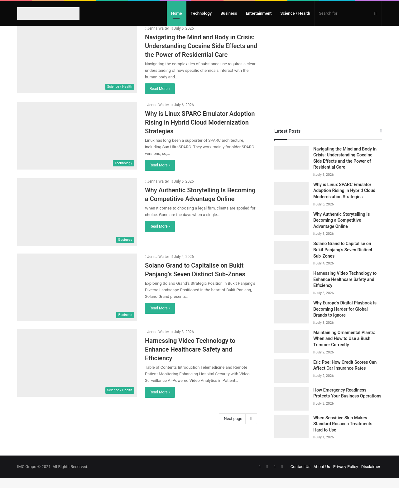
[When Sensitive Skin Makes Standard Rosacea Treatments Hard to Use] (291, 436)
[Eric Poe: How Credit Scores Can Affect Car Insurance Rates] (291, 381)
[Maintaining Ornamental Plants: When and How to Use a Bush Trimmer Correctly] (291, 351)
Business (228, 13)
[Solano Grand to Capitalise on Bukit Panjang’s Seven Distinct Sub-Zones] (77, 297)
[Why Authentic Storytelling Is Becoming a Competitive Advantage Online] (77, 222)
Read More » (160, 98)
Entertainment (259, 13)
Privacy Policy (345, 476)
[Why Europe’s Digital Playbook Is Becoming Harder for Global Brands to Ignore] (291, 321)
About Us (322, 476)
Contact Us (300, 476)
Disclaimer (370, 476)
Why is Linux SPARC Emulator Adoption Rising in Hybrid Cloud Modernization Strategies (200, 132)
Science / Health (295, 13)
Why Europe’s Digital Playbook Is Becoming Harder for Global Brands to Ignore (345, 319)
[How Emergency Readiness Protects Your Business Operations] (291, 409)
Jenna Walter (157, 38)
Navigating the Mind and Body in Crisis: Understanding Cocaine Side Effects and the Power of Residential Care (201, 55)
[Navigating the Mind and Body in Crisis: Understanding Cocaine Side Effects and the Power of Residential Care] (77, 69)
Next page (238, 429)
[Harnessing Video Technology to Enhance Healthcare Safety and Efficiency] (77, 373)
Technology (201, 13)
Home (176, 13)
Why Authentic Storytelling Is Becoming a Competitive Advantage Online (341, 230)
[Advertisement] (328, 79)
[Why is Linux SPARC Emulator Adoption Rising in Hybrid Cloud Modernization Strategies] (77, 146)
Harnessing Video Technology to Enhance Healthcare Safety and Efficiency (190, 359)
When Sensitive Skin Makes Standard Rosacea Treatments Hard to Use (343, 433)
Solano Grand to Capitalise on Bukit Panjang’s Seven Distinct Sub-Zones (343, 259)
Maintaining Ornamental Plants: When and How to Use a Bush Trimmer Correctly (344, 348)
